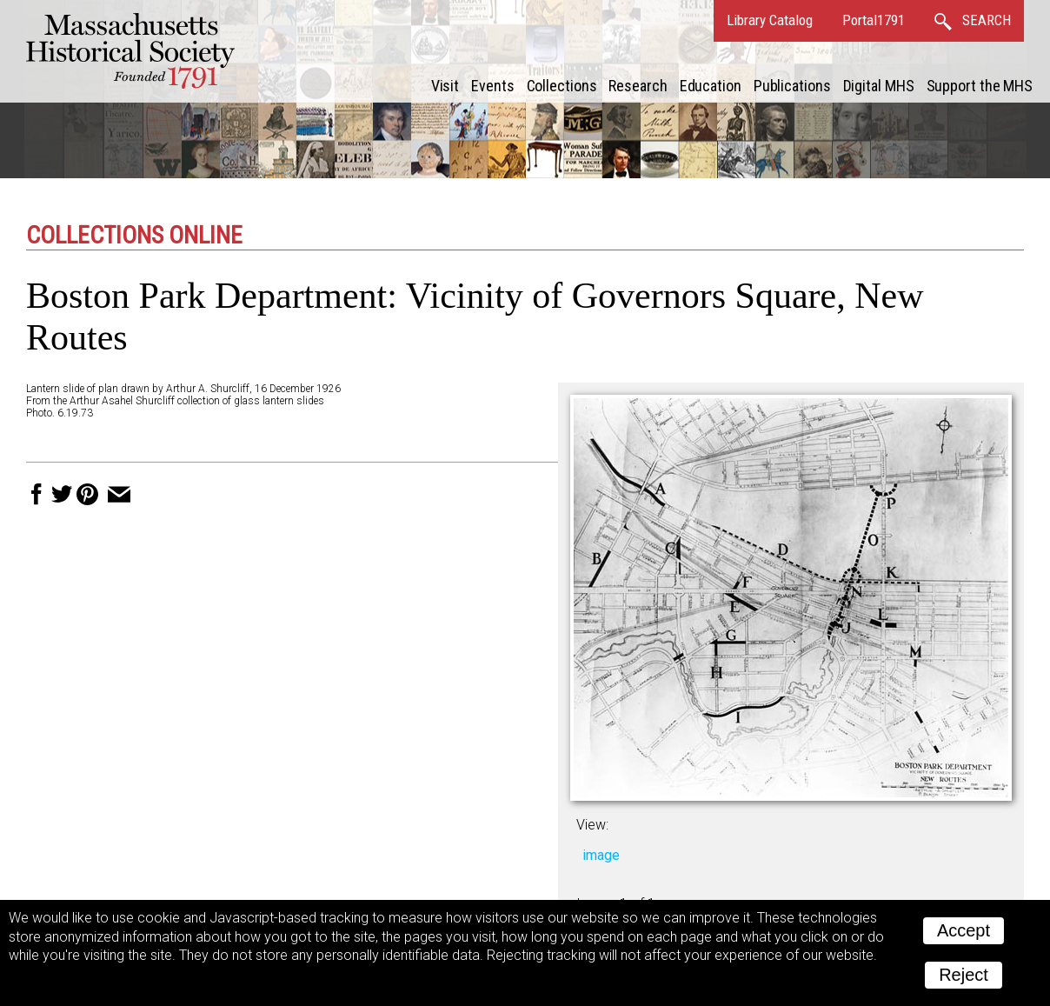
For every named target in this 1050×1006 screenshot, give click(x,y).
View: (592, 824)
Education (710, 86)
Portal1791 (873, 20)
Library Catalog (770, 20)
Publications (792, 86)
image (601, 855)
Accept (963, 930)
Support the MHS (980, 86)
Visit (445, 86)
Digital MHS (878, 86)
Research (637, 86)
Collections (562, 86)
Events (492, 86)
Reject (963, 974)
